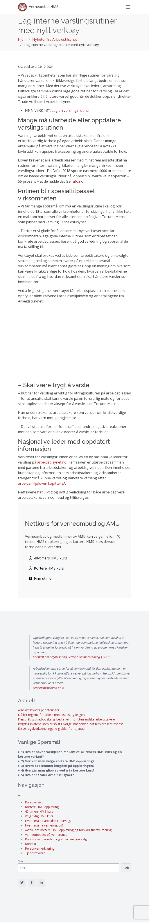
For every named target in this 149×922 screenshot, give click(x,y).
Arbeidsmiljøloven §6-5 (48, 688)
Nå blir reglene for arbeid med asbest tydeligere (52, 715)
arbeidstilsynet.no (51, 462)
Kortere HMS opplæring (42, 807)
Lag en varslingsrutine (70, 110)
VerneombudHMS (38, 7)
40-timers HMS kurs (48, 558)
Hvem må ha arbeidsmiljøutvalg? (48, 821)
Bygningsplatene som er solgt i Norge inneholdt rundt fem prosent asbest (70, 724)
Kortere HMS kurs (46, 568)
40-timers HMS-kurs (39, 811)
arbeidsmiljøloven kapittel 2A (42, 483)
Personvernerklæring (39, 848)
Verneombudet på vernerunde (46, 834)
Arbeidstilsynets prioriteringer (38, 710)
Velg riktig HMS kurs (39, 816)
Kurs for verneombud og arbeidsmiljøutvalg (56, 839)
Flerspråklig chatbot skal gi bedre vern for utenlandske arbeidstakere (66, 719)
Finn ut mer (41, 578)
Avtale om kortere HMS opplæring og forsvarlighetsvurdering (68, 830)
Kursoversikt (34, 802)
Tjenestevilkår (35, 853)
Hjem (22, 39)
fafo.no (77, 181)
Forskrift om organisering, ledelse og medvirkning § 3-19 (71, 657)
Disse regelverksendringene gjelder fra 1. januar (52, 728)
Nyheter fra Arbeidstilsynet (54, 39)
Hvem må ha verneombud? (44, 825)
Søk (20, 861)
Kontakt (30, 844)
